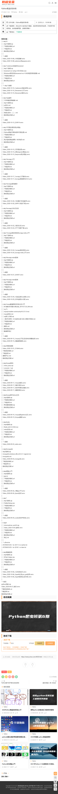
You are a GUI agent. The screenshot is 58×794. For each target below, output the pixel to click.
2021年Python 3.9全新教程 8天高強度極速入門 (43, 764)
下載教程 (19, 32)
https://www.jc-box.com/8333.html (31, 657)
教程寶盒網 (8, 3)
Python (15, 12)
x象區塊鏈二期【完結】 (49, 683)
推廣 (55, 12)
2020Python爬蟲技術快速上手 (12, 710)
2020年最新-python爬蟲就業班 (41, 737)
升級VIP (39, 643)
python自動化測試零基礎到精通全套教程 (14, 737)
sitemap (26, 785)
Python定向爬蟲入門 (9, 764)
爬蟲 (9, 672)
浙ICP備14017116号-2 (34, 785)
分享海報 (53, 677)
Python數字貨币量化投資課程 (10, 683)
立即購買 (50, 643)
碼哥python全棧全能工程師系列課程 (42, 710)
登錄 (6, 776)
